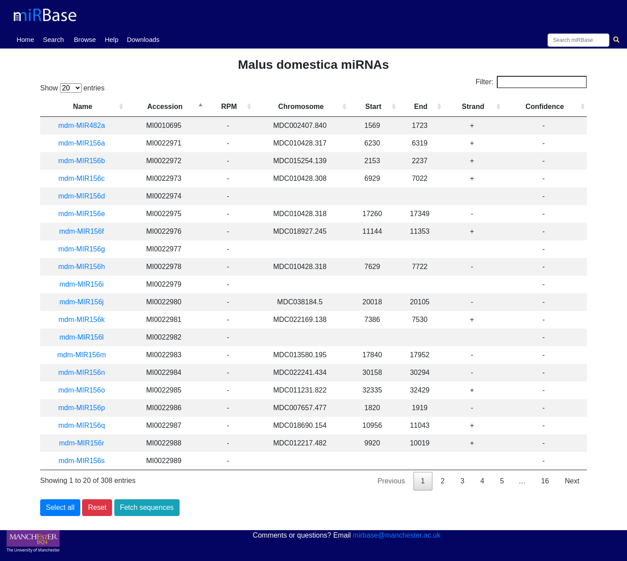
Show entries (72, 88)
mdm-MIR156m (85, 355)
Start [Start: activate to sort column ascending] (377, 106)
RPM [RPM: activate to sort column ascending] (235, 106)
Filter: (531, 82)
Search (53, 39)
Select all (60, 507)
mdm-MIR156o (85, 390)
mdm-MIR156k (85, 319)
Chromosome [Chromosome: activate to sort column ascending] (305, 106)
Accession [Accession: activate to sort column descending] (172, 106)
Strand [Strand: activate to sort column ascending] (475, 106)
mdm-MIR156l (86, 337)
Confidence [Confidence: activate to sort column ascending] (545, 106)
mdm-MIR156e (85, 213)
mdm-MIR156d (85, 196)
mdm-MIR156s (85, 460)
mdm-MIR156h (85, 266)
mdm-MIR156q (85, 425)
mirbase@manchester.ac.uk (397, 535)
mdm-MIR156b (85, 161)
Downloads (143, 39)
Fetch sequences (147, 507)
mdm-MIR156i (86, 284)
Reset (97, 507)
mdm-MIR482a (85, 125)
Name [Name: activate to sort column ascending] (87, 106)
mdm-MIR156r (85, 443)
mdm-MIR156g (85, 249)
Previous (391, 481)
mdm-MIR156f (85, 231)
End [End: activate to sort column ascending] (423, 106)
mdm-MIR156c (85, 178)
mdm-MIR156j (86, 302)
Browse (85, 39)
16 (545, 481)
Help (111, 39)
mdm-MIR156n (85, 372)
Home (27, 38)
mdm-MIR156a (85, 143)
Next (572, 481)
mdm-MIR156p (85, 407)
